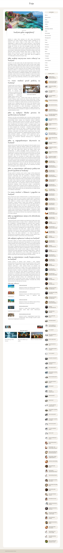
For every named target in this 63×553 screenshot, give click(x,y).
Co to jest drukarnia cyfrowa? (52, 96)
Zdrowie (46, 69)
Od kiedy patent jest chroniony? (52, 363)
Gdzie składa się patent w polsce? (53, 349)
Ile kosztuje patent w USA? (52, 344)
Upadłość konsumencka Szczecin (53, 504)
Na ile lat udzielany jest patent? (52, 438)
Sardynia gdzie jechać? (23, 306)
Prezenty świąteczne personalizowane (52, 180)
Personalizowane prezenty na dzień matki (53, 213)
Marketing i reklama (49, 28)
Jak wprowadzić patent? (53, 376)
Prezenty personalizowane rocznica (51, 284)
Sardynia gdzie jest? (23, 291)
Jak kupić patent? (52, 395)
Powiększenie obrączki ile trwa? (52, 148)
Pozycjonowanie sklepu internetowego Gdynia (53, 82)
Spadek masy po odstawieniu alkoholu (52, 77)
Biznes (46, 15)
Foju (31, 3)
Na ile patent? (51, 386)
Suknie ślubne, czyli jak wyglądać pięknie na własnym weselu (52, 457)
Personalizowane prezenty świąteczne (52, 185)
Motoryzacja (47, 33)
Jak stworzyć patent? (52, 414)
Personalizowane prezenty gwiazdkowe (52, 166)
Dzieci (46, 19)
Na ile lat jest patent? (52, 423)
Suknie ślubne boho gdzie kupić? (53, 485)
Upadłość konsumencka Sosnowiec (53, 508)
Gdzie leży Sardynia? (23, 299)
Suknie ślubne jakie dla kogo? (52, 443)
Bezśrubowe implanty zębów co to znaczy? (52, 157)
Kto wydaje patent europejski (52, 91)
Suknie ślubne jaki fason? (53, 475)
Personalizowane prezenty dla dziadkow (52, 302)
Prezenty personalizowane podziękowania (51, 265)
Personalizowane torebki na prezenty (53, 293)
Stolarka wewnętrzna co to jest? (53, 124)
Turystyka (24, 30)
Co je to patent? (51, 353)
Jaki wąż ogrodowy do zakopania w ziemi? (52, 541)
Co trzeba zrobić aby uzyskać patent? (52, 405)
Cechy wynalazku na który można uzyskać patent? (52, 326)
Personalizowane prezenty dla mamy (52, 199)
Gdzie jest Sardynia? (23, 285)
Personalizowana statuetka (51, 312)
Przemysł (47, 44)
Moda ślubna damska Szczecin (52, 537)
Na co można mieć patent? (52, 316)
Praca (46, 40)
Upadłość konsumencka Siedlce (53, 523)
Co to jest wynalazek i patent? (52, 429)
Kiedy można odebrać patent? (52, 87)
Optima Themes (13, 551)
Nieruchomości (48, 35)
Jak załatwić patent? (52, 320)
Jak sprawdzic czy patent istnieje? (53, 410)
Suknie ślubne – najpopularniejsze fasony (53, 471)
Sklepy (46, 49)
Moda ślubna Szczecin (52, 498)
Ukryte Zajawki (48, 60)
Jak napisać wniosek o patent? (52, 382)
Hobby (46, 24)
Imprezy (46, 26)
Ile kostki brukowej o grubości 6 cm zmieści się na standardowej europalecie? (53, 110)
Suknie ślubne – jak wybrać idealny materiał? (53, 448)
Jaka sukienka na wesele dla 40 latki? (53, 480)
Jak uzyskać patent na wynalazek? (52, 335)
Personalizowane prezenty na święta (52, 162)
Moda (46, 31)
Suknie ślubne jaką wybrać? (52, 466)
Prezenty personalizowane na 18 (52, 251)
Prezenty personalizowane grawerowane (51, 237)
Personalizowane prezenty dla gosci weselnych (52, 260)
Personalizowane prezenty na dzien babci (53, 274)
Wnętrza (46, 67)
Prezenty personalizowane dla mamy (52, 223)
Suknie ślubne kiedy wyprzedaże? (52, 527)
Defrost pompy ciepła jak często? (53, 152)
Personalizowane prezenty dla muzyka (52, 255)
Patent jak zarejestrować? (51, 391)
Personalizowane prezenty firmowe (52, 209)
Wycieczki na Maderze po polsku (52, 143)
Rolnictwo (47, 46)
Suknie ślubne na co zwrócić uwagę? (52, 532)
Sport (46, 51)
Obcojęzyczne (48, 37)
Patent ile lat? (51, 400)
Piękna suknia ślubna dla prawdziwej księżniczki (53, 452)
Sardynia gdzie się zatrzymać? (25, 314)
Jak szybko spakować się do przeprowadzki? (53, 115)
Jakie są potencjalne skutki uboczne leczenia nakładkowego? (53, 134)
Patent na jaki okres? (52, 339)
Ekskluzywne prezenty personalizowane (52, 288)
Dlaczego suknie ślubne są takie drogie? (53, 513)
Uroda (46, 62)
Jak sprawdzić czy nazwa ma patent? (53, 373)
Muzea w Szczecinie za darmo (36, 339)
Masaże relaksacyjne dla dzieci (53, 138)
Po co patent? (51, 329)
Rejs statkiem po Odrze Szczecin (53, 119)
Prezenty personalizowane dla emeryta (52, 246)
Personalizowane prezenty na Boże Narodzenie (52, 171)
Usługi (46, 65)
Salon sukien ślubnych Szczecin (52, 494)
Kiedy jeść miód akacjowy (53, 100)
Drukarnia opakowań (52, 128)
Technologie (47, 53)
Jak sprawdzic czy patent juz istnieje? (53, 419)
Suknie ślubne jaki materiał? (52, 518)
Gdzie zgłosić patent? (52, 367)
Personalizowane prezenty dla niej (52, 194)
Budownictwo (47, 17)
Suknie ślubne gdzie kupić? (52, 490)
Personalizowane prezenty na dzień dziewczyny (52, 218)
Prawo (46, 42)
